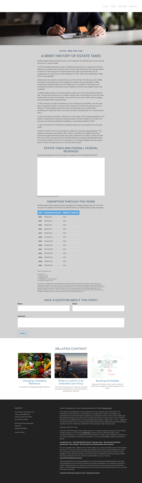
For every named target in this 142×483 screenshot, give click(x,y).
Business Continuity (93, 473)
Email (74, 304)
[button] (111, 5)
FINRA (84, 433)
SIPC (89, 433)
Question (21, 316)
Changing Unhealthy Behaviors (34, 382)
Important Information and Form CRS (72, 473)
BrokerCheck (107, 408)
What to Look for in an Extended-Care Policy (71, 382)
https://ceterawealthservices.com (71, 458)
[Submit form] (23, 333)
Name (20, 304)
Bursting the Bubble (107, 380)
